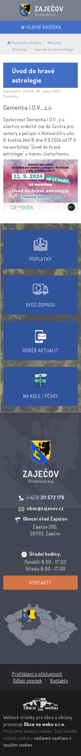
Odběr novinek (27, 680)
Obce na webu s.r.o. (44, 724)
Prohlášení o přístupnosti (37, 674)
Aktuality (55, 42)
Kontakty (40, 582)
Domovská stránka (23, 42)
